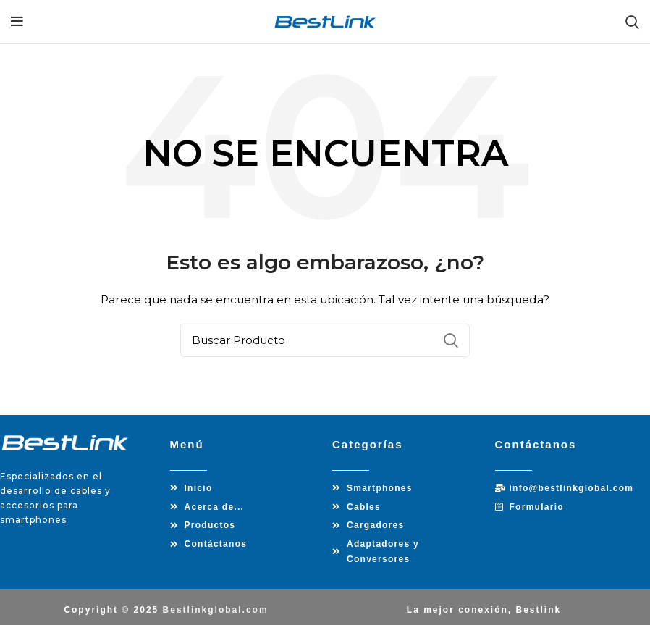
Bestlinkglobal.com (216, 603)
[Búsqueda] (325, 340)
